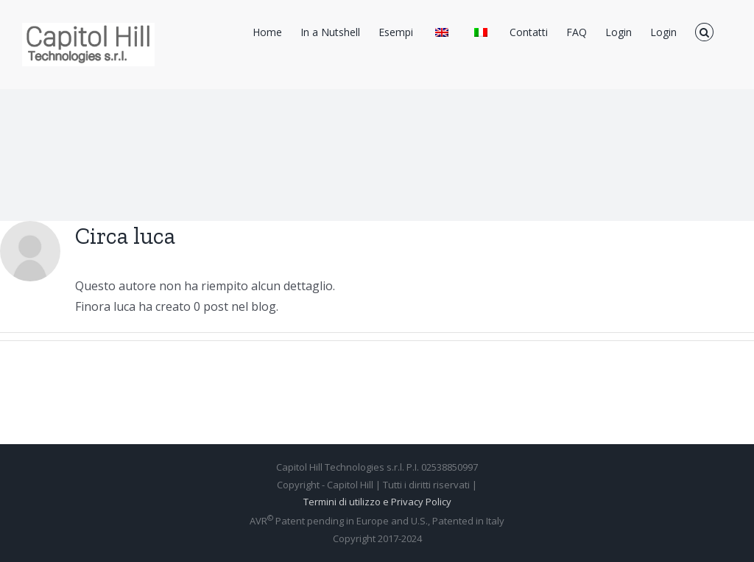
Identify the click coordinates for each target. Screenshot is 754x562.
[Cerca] (704, 31)
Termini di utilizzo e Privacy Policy (377, 501)
